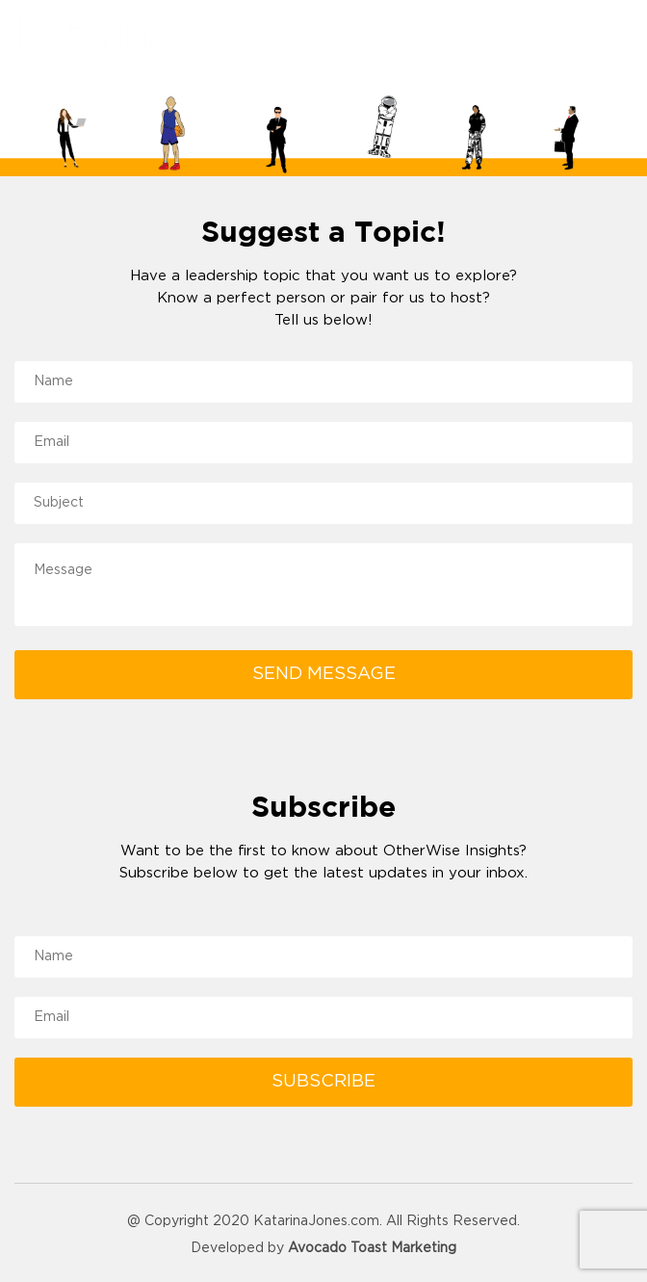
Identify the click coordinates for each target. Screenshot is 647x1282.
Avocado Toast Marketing (372, 1248)
